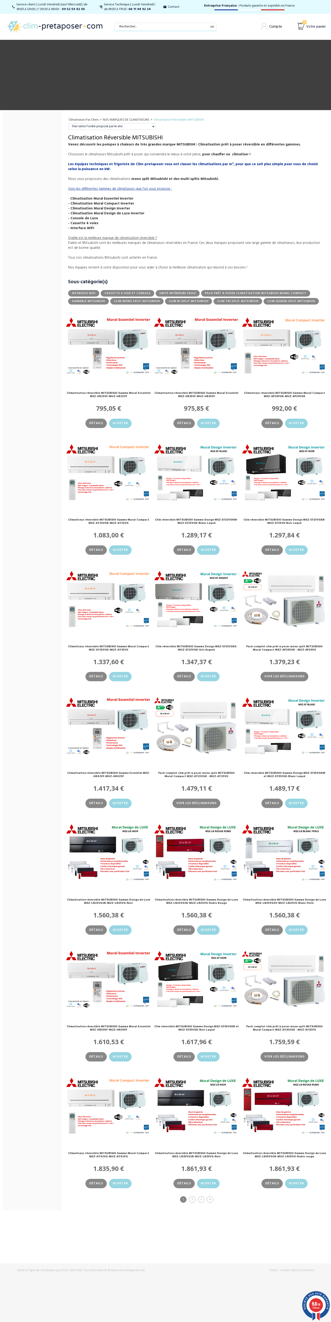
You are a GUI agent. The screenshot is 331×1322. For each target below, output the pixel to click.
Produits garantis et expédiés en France (249, 5)
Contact (174, 7)
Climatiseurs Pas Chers (84, 120)
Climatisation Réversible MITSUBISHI (179, 120)
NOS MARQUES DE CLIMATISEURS (126, 120)
